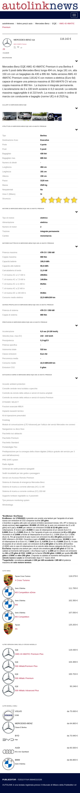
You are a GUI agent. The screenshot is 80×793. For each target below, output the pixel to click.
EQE (54, 23)
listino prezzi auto (24, 23)
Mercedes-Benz (42, 23)
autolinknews (8, 23)
